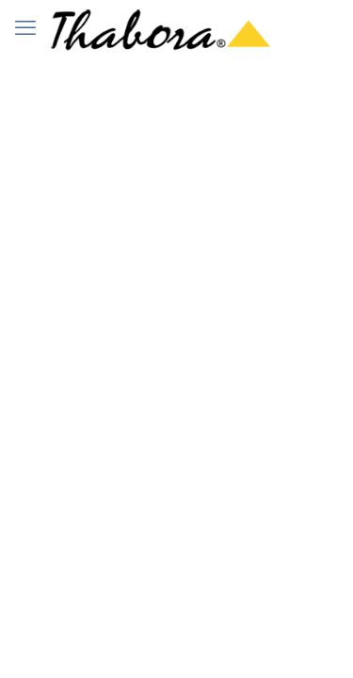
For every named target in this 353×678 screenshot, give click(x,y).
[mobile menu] (25, 28)
